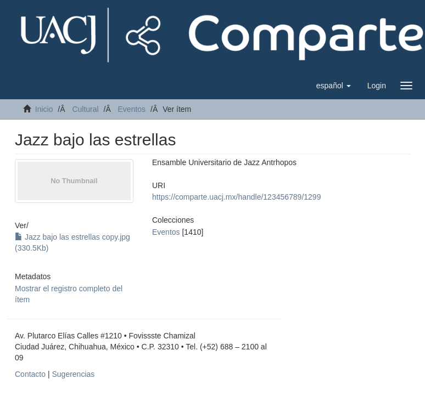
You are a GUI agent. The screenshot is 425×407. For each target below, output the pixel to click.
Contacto (30, 374)
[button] (333, 85)
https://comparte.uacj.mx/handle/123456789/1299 (236, 197)
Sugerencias (73, 374)
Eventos (132, 109)
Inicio (44, 109)
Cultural (85, 109)
